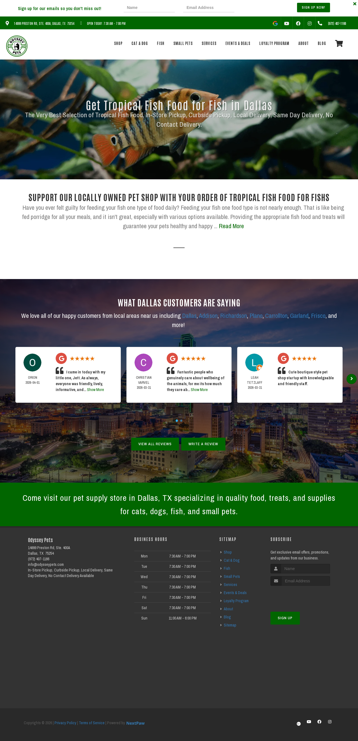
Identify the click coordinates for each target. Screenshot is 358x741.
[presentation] (262, 8)
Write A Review (203, 444)
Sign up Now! (313, 7)
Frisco (318, 315)
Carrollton (276, 315)
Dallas (189, 315)
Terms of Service (92, 722)
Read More (231, 226)
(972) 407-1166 (38, 558)
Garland (299, 315)
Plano (256, 315)
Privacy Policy (65, 722)
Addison (208, 315)
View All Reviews (155, 444)
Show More (95, 389)
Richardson (233, 315)
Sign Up (285, 618)
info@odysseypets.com (46, 564)
